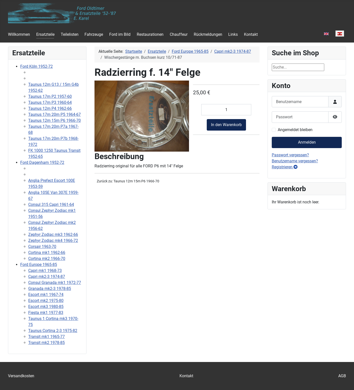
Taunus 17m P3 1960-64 (50, 102)
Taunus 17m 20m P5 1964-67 (54, 114)
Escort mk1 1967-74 (46, 294)
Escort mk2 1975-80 (46, 300)
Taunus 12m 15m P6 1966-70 (54, 120)
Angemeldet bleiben (295, 129)
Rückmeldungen (208, 34)
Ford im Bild (119, 34)
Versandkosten (21, 375)
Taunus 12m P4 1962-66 (50, 108)
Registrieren (285, 167)
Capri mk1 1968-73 (45, 270)
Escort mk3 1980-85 (46, 306)
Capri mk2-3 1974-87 (46, 276)
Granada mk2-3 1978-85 (49, 288)
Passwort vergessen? (290, 155)
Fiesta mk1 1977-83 (45, 312)
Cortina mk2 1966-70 (46, 258)
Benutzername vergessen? (295, 161)
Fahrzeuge (93, 34)
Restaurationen (150, 34)
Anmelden (307, 142)
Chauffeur (179, 34)
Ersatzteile (45, 34)
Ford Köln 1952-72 (36, 66)
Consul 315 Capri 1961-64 (51, 204)
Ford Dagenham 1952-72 (42, 162)
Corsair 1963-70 (42, 246)
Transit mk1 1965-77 (46, 336)
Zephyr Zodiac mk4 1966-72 (53, 240)
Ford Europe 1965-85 (38, 264)
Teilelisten (69, 34)
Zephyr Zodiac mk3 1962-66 (53, 234)
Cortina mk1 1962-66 (46, 252)
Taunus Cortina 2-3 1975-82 (52, 330)
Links (233, 34)
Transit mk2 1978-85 (46, 342)
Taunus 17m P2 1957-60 (50, 96)
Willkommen (19, 34)
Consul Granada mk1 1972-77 (54, 282)
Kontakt (251, 34)
